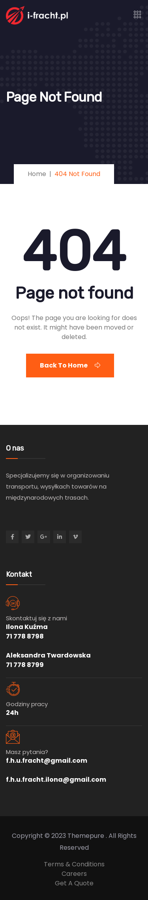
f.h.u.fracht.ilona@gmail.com (56, 779)
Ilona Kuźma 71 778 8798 (27, 631)
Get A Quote (74, 883)
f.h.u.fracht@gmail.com (46, 760)
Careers (74, 873)
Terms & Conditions (74, 864)
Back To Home (70, 365)
